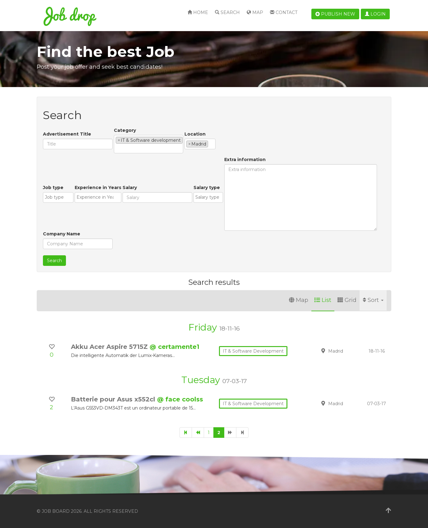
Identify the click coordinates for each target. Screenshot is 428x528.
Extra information (245, 159)
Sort (373, 300)
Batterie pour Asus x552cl (114, 399)
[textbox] (117, 148)
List (322, 300)
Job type (53, 187)
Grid (346, 300)
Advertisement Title (67, 134)
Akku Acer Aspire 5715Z (110, 346)
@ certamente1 (174, 346)
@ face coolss (180, 399)
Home (198, 12)
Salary (130, 187)
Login (375, 14)
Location (195, 134)
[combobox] (148, 144)
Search (227, 12)
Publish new (335, 14)
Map (255, 12)
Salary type (206, 187)
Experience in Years (98, 187)
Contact (283, 12)
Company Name (61, 234)
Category (125, 130)
